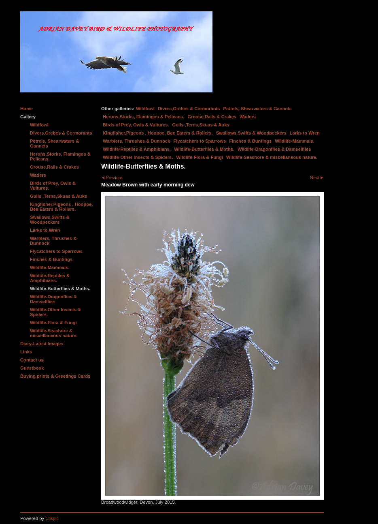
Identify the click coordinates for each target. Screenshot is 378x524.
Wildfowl (145, 108)
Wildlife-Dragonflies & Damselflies (274, 149)
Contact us (32, 359)
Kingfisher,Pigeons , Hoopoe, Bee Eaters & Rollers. (158, 132)
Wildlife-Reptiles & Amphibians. (137, 149)
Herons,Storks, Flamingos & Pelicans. (143, 116)
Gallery (28, 116)
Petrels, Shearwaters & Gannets (257, 108)
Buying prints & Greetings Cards (55, 376)
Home (26, 108)
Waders (248, 116)
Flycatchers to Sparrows (199, 141)
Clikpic (52, 518)
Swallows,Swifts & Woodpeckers (251, 132)
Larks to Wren (305, 132)
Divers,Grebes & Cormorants (189, 108)
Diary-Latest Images (41, 343)
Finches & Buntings (250, 141)
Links (26, 351)
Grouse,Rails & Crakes (211, 116)
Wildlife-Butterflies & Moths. (204, 149)
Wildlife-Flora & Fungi (199, 157)
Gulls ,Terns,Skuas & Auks (200, 124)
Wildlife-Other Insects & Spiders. (138, 157)
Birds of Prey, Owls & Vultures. (136, 124)
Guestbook (32, 368)
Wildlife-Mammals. (294, 141)
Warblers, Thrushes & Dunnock (136, 141)
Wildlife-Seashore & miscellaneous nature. (272, 157)
